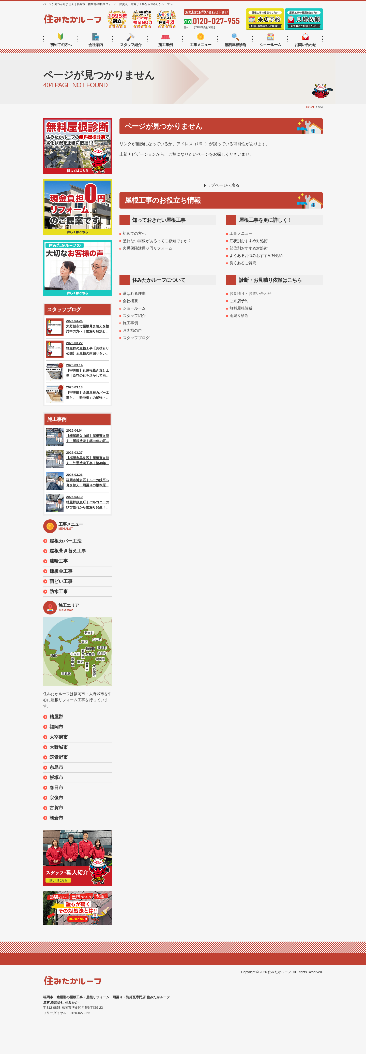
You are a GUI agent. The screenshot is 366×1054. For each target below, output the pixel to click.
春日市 (56, 787)
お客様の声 (132, 330)
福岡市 (56, 726)
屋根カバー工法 (66, 541)
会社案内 (95, 40)
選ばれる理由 (134, 293)
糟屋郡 (56, 716)
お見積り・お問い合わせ (250, 293)
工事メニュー (200, 40)
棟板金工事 (61, 571)
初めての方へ (60, 40)
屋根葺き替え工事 (68, 550)
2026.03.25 (77, 327)
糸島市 (56, 767)
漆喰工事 (59, 561)
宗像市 (56, 797)
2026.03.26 (77, 481)
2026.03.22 (77, 349)
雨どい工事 (61, 581)
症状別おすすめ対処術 (249, 241)
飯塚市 (56, 777)
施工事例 (165, 40)
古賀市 (56, 807)
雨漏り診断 (239, 315)
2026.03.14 (77, 371)
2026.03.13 (77, 394)
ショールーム (270, 40)
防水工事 (59, 591)
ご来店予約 (239, 301)
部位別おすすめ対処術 (249, 248)
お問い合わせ (305, 40)
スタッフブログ (136, 337)
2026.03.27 (77, 459)
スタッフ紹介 (130, 40)
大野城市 (59, 747)
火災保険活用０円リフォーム (147, 248)
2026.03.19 (77, 503)
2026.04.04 (77, 437)
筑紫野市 (59, 757)
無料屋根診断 (235, 40)
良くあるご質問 (243, 263)
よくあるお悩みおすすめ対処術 (256, 255)
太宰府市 (59, 737)
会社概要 (130, 301)
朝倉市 (56, 818)
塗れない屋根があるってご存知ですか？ (157, 241)
